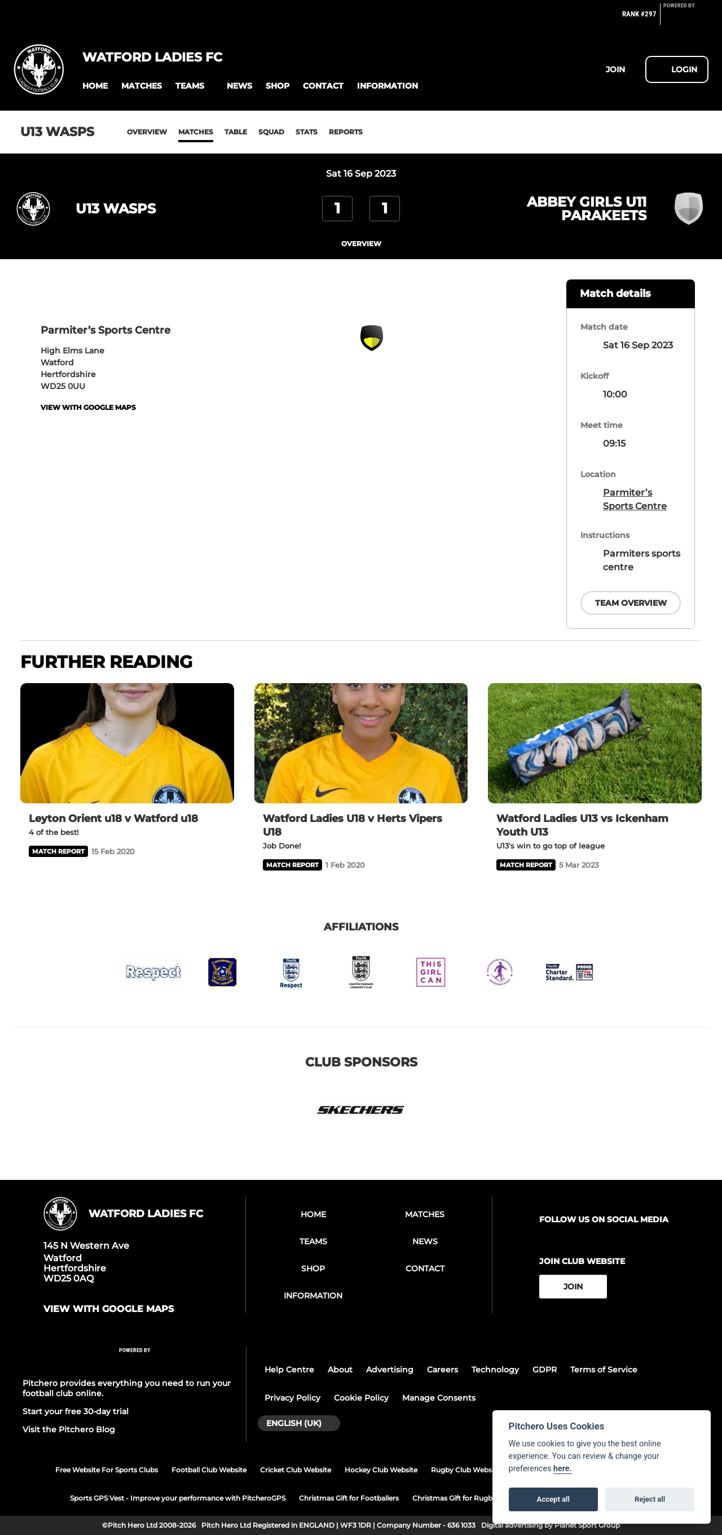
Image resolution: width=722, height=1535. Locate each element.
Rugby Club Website (465, 1470)
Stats (307, 132)
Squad (271, 132)
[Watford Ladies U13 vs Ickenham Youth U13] (595, 743)
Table (235, 132)
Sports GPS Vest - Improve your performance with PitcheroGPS (177, 1498)
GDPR (544, 1370)
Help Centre (289, 1370)
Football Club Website (208, 1470)
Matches (195, 132)
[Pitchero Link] (685, 18)
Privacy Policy (292, 1398)
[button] (95, 86)
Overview (147, 132)
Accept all (553, 1499)
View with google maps (88, 407)
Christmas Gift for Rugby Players (467, 1498)
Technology (495, 1370)
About (340, 1370)
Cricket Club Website (295, 1470)
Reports (346, 132)
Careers (442, 1370)
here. (562, 1468)
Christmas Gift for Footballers (349, 1498)
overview (361, 243)
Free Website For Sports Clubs (106, 1470)
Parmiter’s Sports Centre (635, 499)
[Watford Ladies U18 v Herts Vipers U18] (361, 743)
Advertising (389, 1370)
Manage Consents (439, 1398)
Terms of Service (603, 1370)
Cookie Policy (361, 1398)
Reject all (650, 1499)
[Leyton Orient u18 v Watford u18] (127, 743)
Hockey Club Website (381, 1470)
